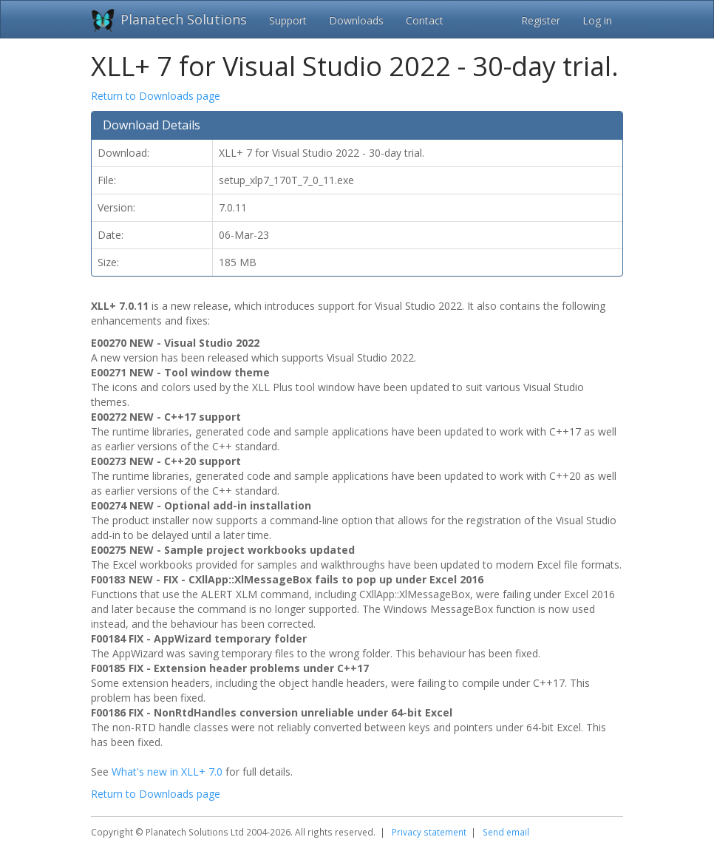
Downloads (356, 20)
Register (540, 20)
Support (288, 20)
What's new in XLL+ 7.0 (167, 772)
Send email (506, 832)
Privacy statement (429, 832)
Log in (597, 20)
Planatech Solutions (183, 19)
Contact (424, 20)
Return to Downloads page (155, 96)
